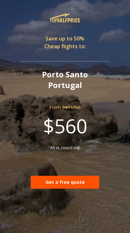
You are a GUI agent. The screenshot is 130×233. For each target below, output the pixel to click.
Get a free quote (65, 182)
